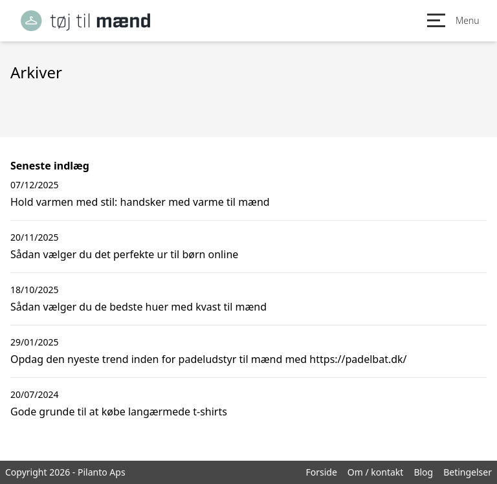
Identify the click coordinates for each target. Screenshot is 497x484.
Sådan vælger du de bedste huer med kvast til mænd (138, 307)
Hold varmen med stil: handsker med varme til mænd (140, 202)
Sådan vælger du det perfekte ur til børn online (124, 254)
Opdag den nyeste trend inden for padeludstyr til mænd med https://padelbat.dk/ (208, 359)
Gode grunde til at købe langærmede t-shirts (118, 411)
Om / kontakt (376, 472)
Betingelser (467, 472)
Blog (423, 472)
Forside (321, 472)
